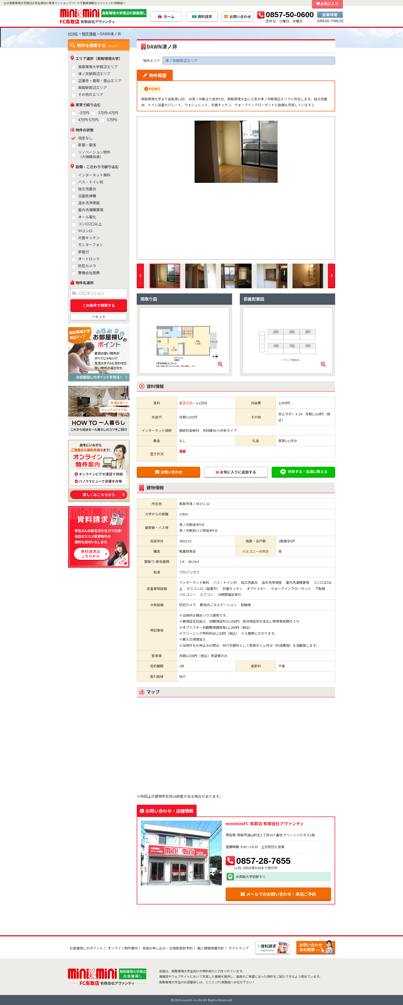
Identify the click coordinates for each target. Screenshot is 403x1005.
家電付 (83, 251)
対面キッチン (89, 237)
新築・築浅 (87, 144)
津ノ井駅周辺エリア (94, 73)
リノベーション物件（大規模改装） (94, 154)
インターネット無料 (94, 175)
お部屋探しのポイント (86, 948)
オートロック (89, 258)
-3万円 (83, 112)
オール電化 (87, 216)
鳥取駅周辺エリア (92, 87)
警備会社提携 (89, 272)
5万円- (112, 119)
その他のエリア (90, 94)
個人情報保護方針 (210, 948)
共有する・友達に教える (303, 472)
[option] (236, 152)
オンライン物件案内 (123, 948)
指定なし (85, 138)
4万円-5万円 (88, 119)
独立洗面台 (87, 188)
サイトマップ (238, 948)
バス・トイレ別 (90, 182)
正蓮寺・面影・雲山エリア (99, 80)
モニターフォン (90, 244)
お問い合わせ (168, 471)
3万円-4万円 (108, 112)
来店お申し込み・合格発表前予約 (167, 948)
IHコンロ (85, 230)
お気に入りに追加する (236, 471)
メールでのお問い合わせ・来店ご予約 (278, 894)
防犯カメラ (87, 265)
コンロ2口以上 (90, 223)
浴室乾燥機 (87, 195)
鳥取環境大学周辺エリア (98, 66)
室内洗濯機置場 (90, 209)
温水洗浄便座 (89, 202)
